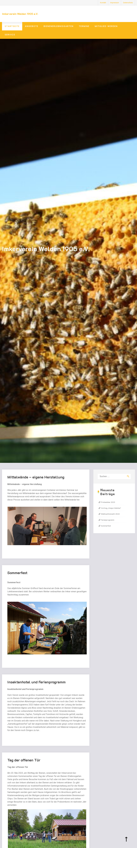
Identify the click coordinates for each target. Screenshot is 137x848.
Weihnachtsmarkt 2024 (110, 514)
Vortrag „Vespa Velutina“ (111, 508)
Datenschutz (128, 3)
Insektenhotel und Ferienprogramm (36, 683)
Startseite (12, 26)
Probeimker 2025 (108, 502)
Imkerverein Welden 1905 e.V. (20, 13)
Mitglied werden (106, 26)
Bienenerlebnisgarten (58, 26)
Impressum (114, 3)
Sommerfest (17, 574)
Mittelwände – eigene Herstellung (35, 478)
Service (10, 34)
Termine (84, 26)
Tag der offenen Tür (23, 761)
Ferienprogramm (107, 520)
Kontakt (103, 3)
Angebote (31, 26)
